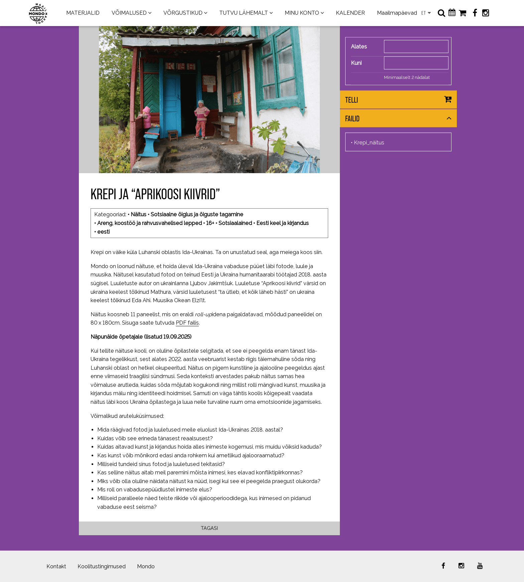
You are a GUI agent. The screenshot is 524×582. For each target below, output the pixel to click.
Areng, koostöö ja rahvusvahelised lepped (149, 223)
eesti (103, 232)
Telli (351, 99)
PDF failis (187, 323)
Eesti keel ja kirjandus (282, 223)
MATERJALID (83, 13)
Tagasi (209, 528)
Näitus (138, 214)
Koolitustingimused (102, 566)
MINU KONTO (302, 13)
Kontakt (56, 566)
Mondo (146, 566)
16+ (210, 223)
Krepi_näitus (369, 142)
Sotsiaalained (235, 223)
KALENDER (350, 13)
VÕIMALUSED (129, 13)
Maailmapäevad (397, 13)
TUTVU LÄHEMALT (243, 13)
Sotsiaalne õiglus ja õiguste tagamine (197, 214)
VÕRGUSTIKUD (183, 13)
